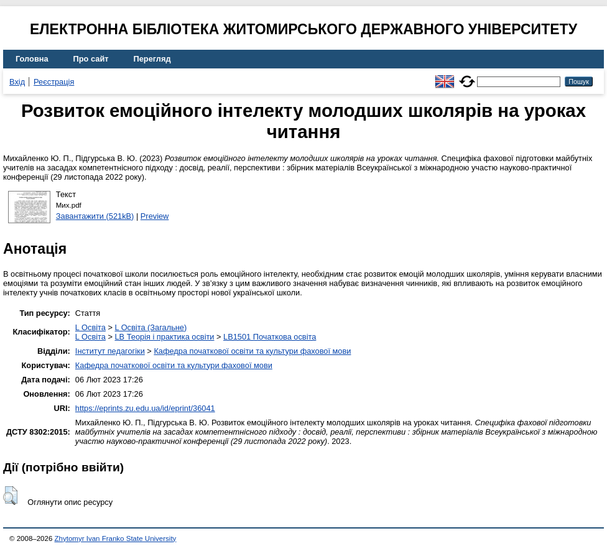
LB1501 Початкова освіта (269, 336)
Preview (155, 216)
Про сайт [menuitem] (91, 58)
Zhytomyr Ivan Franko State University (116, 538)
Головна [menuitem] (32, 58)
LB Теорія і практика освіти (164, 336)
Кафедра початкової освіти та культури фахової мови (252, 351)
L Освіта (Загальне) (150, 327)
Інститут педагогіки (110, 351)
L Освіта (90, 327)
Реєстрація (54, 81)
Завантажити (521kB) (95, 216)
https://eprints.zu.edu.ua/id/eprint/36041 (145, 408)
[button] (10, 495)
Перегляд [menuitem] (152, 58)
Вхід (17, 81)
